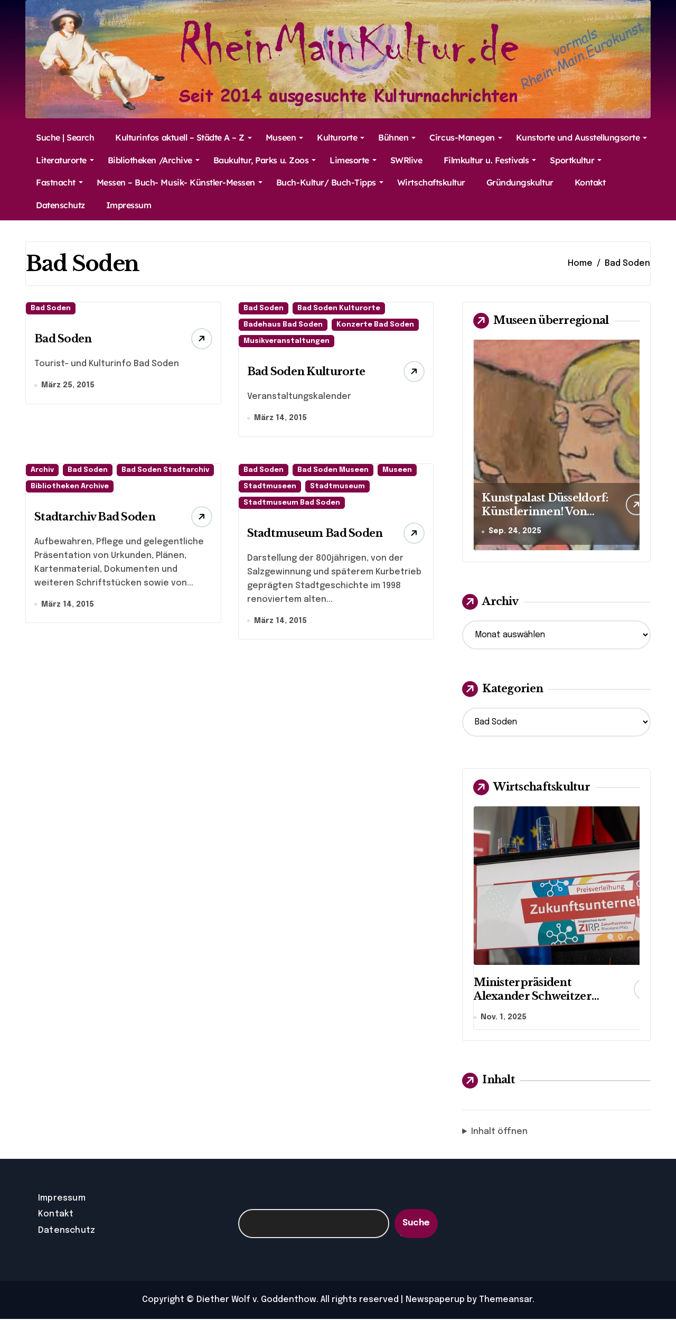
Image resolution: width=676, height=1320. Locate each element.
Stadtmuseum (337, 487)
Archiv (42, 470)
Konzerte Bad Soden (375, 324)
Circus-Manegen (465, 137)
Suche (416, 1224)
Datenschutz (60, 205)
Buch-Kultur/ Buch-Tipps (329, 182)
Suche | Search (65, 137)
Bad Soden (51, 308)
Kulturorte (340, 137)
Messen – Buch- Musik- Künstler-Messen (179, 182)
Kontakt (590, 182)
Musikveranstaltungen (286, 341)
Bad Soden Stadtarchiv (165, 470)
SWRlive (406, 160)
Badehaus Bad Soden (283, 324)
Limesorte (353, 160)
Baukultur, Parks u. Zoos (264, 160)
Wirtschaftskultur (431, 182)
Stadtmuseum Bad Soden (291, 503)
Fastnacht (59, 182)
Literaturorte (65, 160)
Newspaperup (435, 1300)
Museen (284, 137)
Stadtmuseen (269, 487)
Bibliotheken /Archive (154, 160)
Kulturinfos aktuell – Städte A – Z (183, 137)
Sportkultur (576, 160)
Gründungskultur (519, 182)
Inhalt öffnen (499, 1132)
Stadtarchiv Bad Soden (94, 517)
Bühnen (397, 137)
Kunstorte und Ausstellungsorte (581, 137)
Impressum (129, 205)
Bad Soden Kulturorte (338, 308)
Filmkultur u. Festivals (490, 160)
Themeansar (505, 1300)
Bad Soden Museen (333, 470)
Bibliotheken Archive (70, 487)
